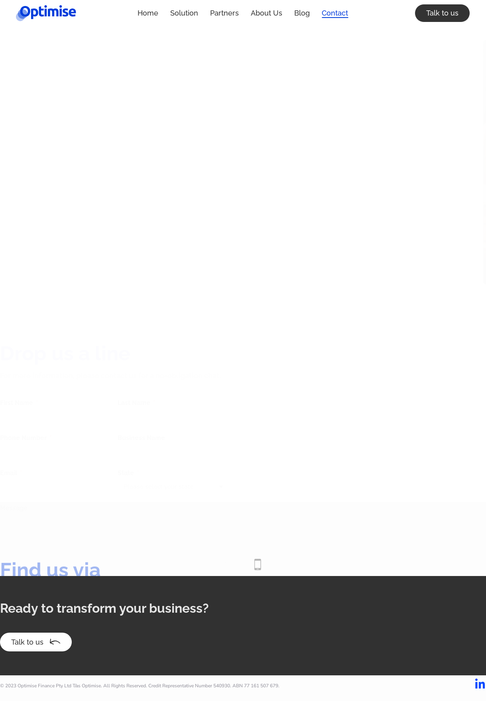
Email (9, 426)
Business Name (141, 391)
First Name (17, 356)
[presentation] (51, 537)
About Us (229, 13)
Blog (265, 13)
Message (14, 462)
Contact (298, 13)
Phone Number (24, 391)
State (127, 426)
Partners (187, 13)
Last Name (135, 356)
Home (110, 13)
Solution (147, 13)
